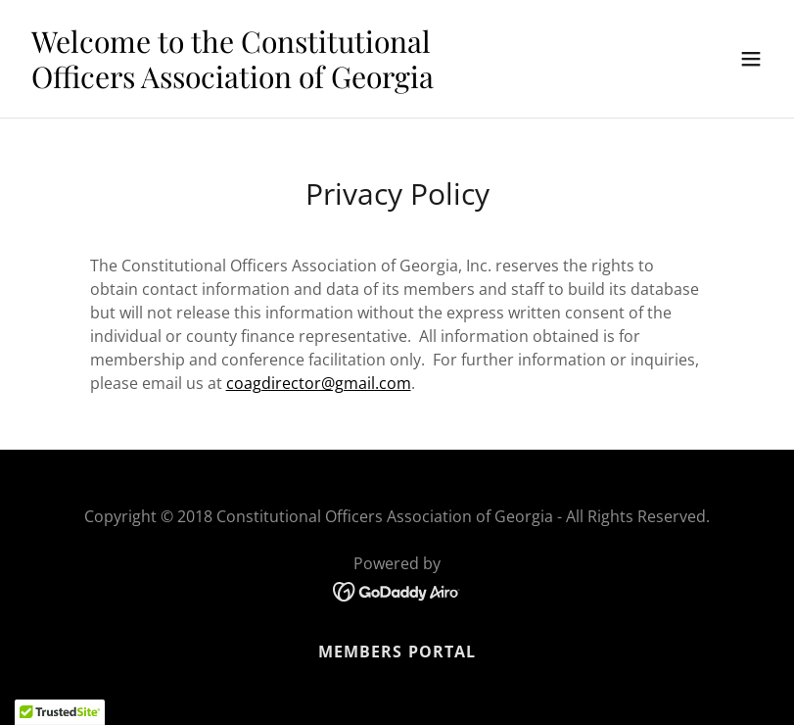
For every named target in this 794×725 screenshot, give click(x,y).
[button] (751, 58)
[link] (284, 82)
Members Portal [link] (396, 651)
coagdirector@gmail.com (318, 383)
